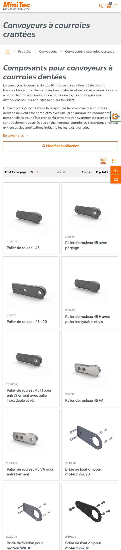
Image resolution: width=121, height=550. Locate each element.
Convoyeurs (48, 51)
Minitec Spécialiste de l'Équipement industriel (7, 52)
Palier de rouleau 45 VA (84, 401)
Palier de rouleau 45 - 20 (27, 322)
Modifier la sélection (60, 146)
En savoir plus (13, 135)
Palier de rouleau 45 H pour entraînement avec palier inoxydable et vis (29, 396)
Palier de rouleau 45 (23, 248)
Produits (24, 51)
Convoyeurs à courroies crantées (89, 51)
